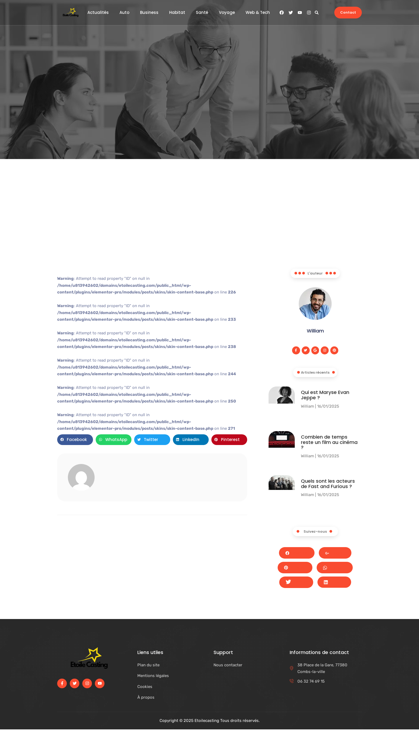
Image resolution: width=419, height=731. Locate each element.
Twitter (296, 583)
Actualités (98, 12)
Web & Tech (258, 12)
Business (149, 12)
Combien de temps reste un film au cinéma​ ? (329, 442)
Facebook (296, 553)
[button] (316, 12)
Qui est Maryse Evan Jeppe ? (325, 395)
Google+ (335, 553)
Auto (124, 12)
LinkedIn (334, 583)
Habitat (177, 12)
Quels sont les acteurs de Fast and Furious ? (328, 484)
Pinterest (295, 568)
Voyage (227, 12)
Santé (202, 12)
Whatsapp (335, 568)
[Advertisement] (209, 228)
